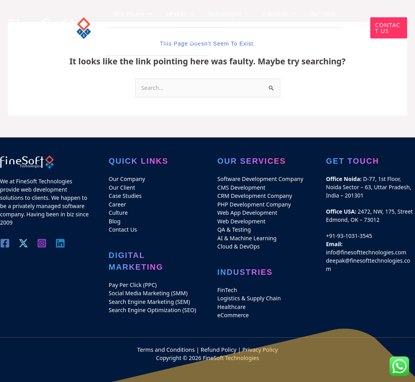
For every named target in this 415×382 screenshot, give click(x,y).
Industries (258, 13)
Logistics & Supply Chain (249, 296)
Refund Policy (218, 347)
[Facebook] (5, 243)
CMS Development (241, 187)
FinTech (227, 288)
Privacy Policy (259, 347)
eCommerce (233, 312)
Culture (118, 212)
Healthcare (231, 304)
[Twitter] (24, 243)
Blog (141, 41)
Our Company (127, 179)
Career (118, 41)
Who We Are (129, 13)
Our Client (296, 13)
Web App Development (247, 212)
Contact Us (123, 228)
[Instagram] (43, 243)
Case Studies (333, 13)
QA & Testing (234, 228)
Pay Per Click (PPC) (132, 283)
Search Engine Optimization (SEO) (152, 308)
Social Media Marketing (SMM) (148, 291)
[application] (144, 13)
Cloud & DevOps (239, 245)
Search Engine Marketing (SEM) (149, 299)
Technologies (213, 13)
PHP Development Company (254, 203)
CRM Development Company (254, 195)
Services (171, 13)
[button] (386, 27)
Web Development (241, 220)
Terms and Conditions (167, 347)
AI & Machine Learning (247, 236)
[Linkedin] (63, 243)
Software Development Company (260, 179)
